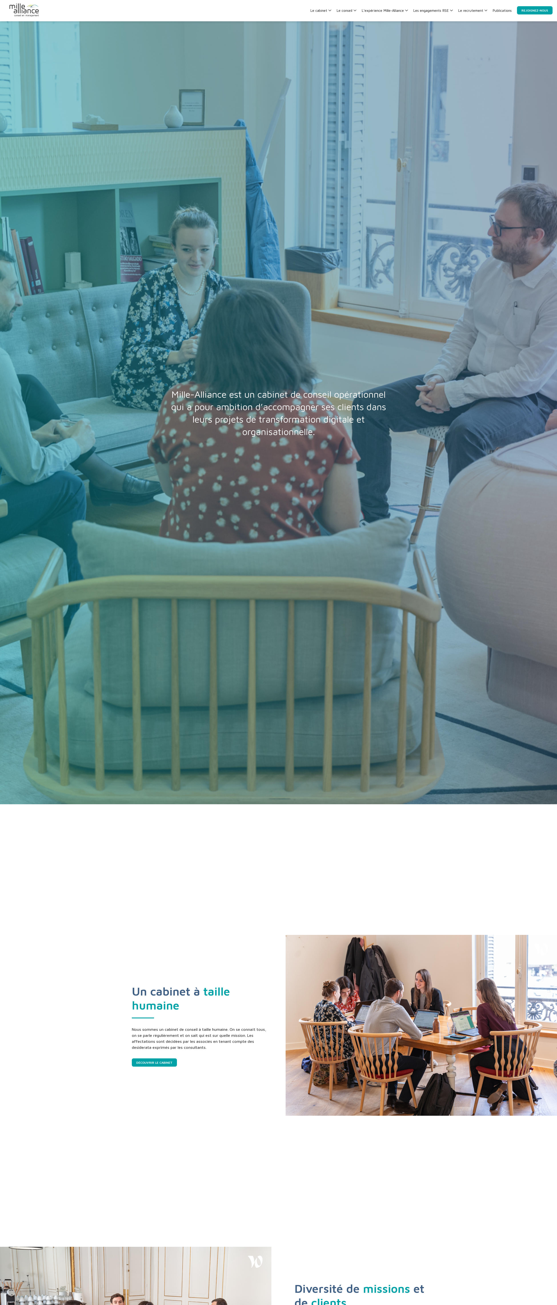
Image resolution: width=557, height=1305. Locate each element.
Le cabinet (320, 10)
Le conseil (346, 10)
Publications (502, 10)
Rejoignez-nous (534, 10)
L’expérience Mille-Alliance (385, 10)
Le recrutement (472, 10)
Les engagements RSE (433, 10)
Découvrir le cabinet (154, 1062)
